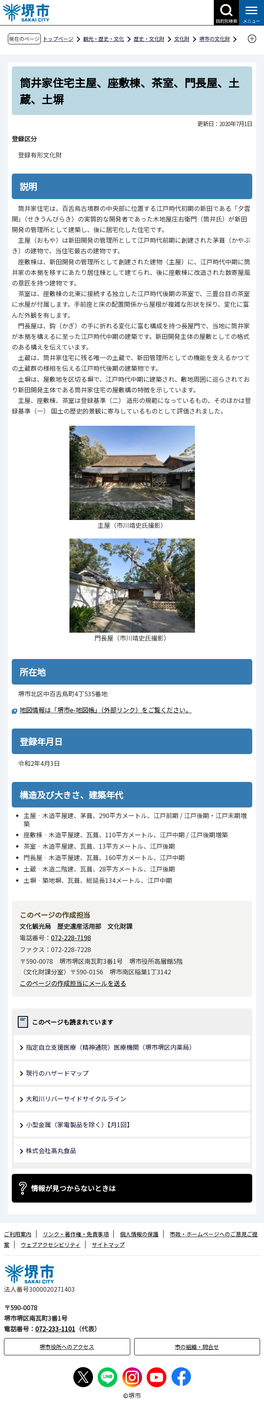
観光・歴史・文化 (103, 38)
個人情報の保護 (139, 1234)
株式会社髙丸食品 (51, 1150)
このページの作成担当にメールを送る (73, 983)
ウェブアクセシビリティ (50, 1245)
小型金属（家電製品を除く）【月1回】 (79, 1124)
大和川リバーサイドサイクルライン (76, 1098)
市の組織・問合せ (197, 1347)
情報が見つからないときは (73, 1188)
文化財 (181, 38)
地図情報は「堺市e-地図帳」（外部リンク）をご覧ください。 (106, 709)
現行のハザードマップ (57, 1073)
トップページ (58, 38)
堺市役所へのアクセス (67, 1347)
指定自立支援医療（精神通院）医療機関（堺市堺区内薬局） (110, 1047)
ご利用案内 (17, 1234)
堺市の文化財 (214, 38)
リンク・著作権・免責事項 (76, 1234)
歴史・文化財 (149, 38)
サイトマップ (108, 1245)
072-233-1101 (55, 1328)
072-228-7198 (71, 937)
